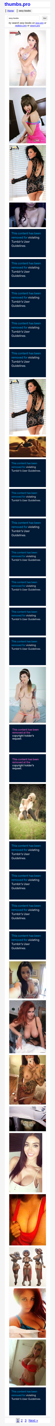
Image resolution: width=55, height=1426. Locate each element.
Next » (33, 1420)
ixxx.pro (39, 23)
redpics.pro (21, 25)
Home (10, 11)
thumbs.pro (17, 4)
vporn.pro (35, 25)
